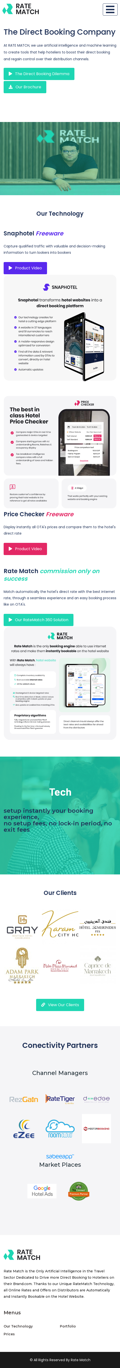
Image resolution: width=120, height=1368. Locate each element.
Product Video (25, 268)
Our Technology (18, 1326)
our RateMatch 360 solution (38, 620)
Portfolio (68, 1326)
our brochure (25, 87)
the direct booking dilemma (39, 74)
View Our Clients (60, 1005)
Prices (9, 1334)
